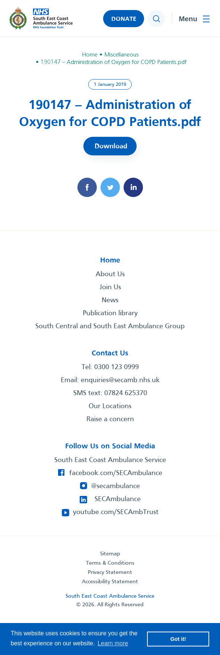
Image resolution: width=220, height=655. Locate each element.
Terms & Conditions (110, 563)
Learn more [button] (113, 643)
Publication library (110, 313)
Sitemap (110, 553)
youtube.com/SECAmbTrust (116, 512)
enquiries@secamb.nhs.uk (120, 380)
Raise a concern (110, 419)
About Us (110, 274)
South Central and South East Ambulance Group (110, 326)
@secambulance (115, 486)
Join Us (110, 287)
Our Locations (110, 406)
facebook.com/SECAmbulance (115, 473)
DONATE (123, 19)
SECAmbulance (118, 499)
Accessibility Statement (110, 581)
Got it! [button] (178, 639)
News (110, 300)
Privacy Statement (110, 572)
